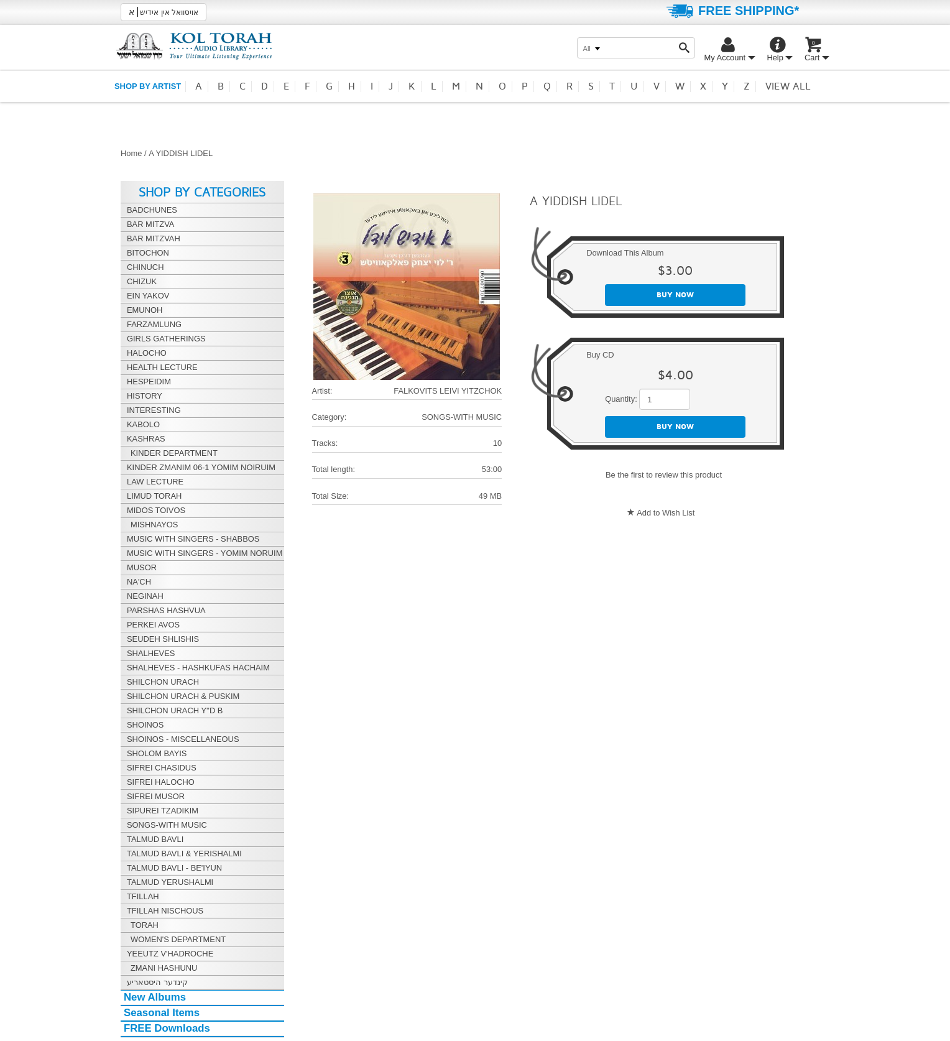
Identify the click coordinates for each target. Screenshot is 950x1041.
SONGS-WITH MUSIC (462, 417)
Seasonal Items (162, 1013)
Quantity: (621, 399)
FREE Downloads (167, 1028)
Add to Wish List (665, 512)
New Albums (155, 997)
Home (131, 153)
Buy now (675, 295)
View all (788, 86)
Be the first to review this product (664, 474)
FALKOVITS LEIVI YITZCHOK (448, 391)
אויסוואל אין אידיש (163, 12)
